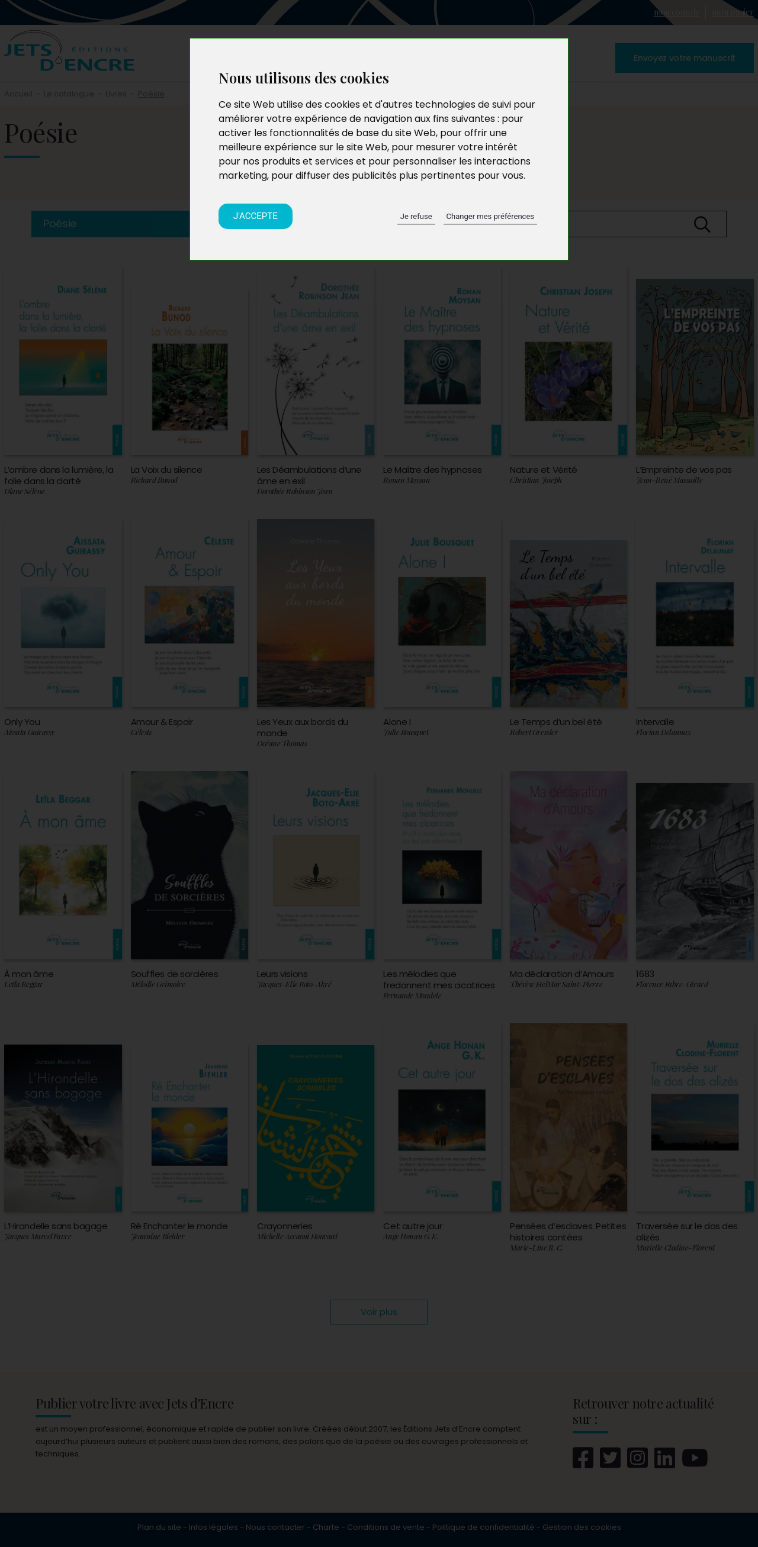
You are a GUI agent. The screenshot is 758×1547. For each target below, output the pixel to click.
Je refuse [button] (416, 216)
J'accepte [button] (255, 216)
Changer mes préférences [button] (490, 216)
